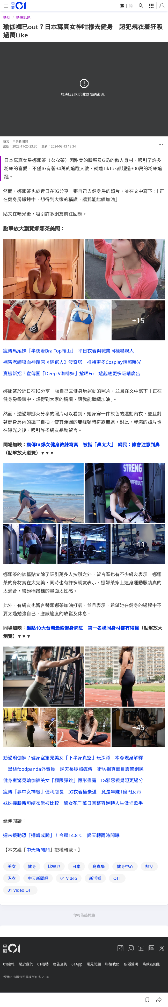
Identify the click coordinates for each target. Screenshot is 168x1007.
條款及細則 (151, 964)
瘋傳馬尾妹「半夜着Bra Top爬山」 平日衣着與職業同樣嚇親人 (68, 351)
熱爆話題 (23, 17)
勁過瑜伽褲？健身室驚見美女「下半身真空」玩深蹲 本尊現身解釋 (73, 758)
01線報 (8, 964)
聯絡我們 (112, 964)
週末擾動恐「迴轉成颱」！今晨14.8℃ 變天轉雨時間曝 (61, 835)
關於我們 (26, 964)
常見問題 (93, 964)
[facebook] (120, 948)
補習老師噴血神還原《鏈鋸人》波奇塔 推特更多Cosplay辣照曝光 (72, 362)
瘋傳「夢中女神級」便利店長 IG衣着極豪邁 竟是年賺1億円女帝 (72, 792)
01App (76, 964)
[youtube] (141, 948)
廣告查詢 (60, 964)
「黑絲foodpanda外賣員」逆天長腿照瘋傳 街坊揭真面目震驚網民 (73, 769)
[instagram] (131, 948)
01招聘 (43, 964)
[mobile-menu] (6, 6)
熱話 (6, 17)
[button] (161, 144)
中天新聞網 (38, 850)
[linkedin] (151, 948)
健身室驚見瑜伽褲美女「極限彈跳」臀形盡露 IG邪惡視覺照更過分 (73, 780)
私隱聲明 (131, 964)
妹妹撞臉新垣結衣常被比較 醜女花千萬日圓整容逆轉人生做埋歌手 (73, 803)
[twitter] (162, 948)
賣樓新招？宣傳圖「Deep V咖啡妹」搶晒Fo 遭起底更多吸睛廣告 (71, 373)
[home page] (18, 5)
